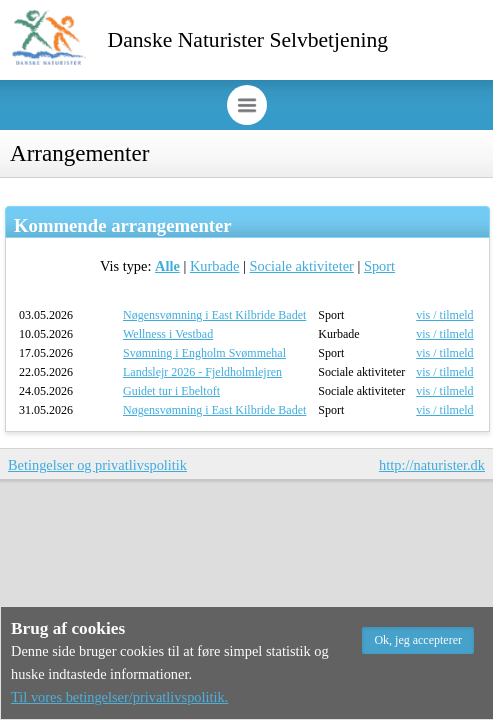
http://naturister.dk (432, 465)
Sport (379, 266)
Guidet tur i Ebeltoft (171, 391)
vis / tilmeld (444, 315)
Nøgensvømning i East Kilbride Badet (214, 315)
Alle (167, 266)
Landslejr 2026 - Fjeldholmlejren (202, 372)
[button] (418, 640)
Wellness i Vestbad (168, 334)
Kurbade (215, 266)
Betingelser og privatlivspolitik (97, 465)
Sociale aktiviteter (302, 266)
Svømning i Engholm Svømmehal (204, 353)
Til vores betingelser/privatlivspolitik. (119, 697)
